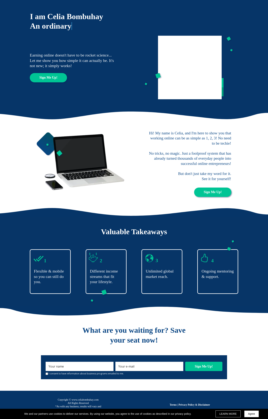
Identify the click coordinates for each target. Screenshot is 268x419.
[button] (48, 77)
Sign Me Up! (203, 366)
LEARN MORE (228, 413)
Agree (251, 413)
